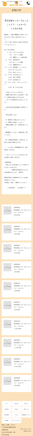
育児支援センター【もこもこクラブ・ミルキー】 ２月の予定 (22, 288)
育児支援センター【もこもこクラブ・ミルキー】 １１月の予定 (22, 345)
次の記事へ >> (22, 187)
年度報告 (6, 420)
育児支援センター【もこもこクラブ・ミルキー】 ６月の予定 (22, 212)
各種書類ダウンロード (26, 414)
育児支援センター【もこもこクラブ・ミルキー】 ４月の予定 (22, 250)
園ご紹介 (16, 403)
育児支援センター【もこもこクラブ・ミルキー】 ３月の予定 (22, 269)
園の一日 (26, 403)
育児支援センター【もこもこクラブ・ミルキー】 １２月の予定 (22, 326)
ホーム (6, 403)
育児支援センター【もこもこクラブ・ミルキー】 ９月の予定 (22, 383)
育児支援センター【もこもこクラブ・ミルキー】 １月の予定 (22, 307)
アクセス (16, 414)
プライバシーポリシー (16, 420)
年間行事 (6, 409)
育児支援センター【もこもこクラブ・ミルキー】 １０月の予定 (22, 364)
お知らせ (16, 409)
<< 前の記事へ (11, 187)
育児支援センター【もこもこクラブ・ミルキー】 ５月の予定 (22, 231)
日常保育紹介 (6, 414)
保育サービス (26, 409)
